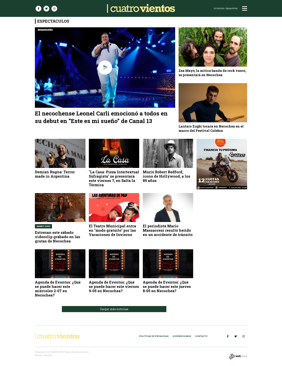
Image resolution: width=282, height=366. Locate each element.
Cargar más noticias (114, 309)
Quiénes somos (182, 336)
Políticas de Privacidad (154, 336)
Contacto (201, 336)
